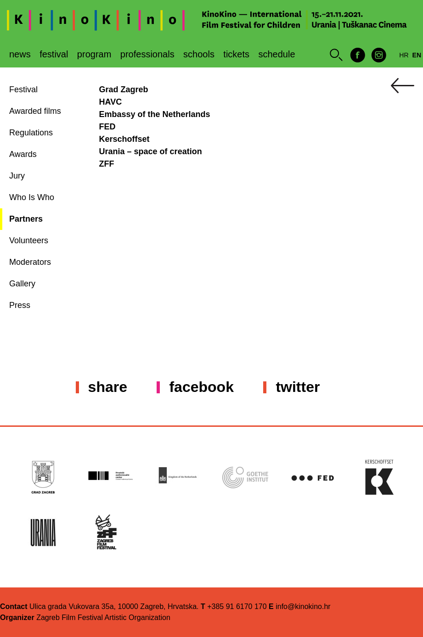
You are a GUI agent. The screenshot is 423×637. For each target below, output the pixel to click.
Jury (17, 175)
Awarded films (35, 111)
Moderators (30, 262)
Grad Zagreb (123, 89)
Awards (23, 154)
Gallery (22, 283)
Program (94, 54)
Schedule (277, 54)
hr (403, 55)
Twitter (298, 387)
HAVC (110, 101)
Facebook (201, 387)
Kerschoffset (124, 139)
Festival (53, 54)
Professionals (147, 54)
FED (108, 126)
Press (19, 305)
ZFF (106, 163)
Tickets (236, 54)
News (20, 54)
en (416, 55)
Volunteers (28, 240)
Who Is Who (31, 197)
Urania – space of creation (150, 151)
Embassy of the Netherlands (154, 114)
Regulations (31, 132)
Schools (198, 54)
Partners (26, 219)
